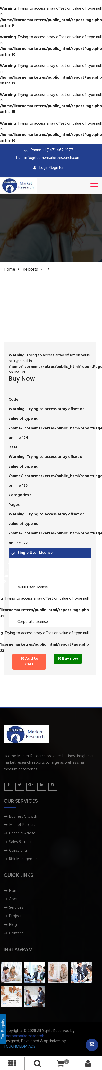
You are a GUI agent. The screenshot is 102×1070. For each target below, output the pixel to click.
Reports (30, 269)
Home (9, 269)
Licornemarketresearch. (24, 1035)
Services (16, 908)
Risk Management (24, 859)
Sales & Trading (22, 842)
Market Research (23, 825)
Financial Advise (22, 833)
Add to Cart (29, 661)
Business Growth (23, 817)
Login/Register (48, 168)
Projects (16, 916)
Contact (16, 933)
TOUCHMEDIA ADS (20, 1047)
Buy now (68, 658)
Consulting (18, 851)
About (14, 899)
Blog (13, 925)
